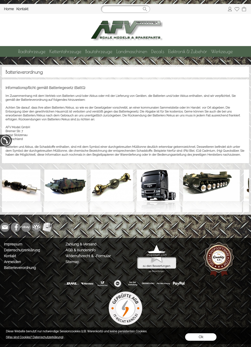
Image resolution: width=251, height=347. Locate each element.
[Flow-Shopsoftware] (37, 227)
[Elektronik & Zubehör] (187, 51)
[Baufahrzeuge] (98, 51)
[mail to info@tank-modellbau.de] (5, 227)
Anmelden (12, 262)
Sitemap (72, 262)
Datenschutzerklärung (22, 250)
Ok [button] (201, 337)
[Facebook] (15, 227)
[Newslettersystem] (47, 227)
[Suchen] (125, 9)
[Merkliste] (236, 9)
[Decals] (157, 51)
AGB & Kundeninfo (80, 250)
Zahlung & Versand (80, 244)
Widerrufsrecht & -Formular (88, 256)
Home (9, 9)
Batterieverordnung (20, 268)
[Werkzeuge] (222, 51)
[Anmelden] (229, 9)
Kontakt (22, 9)
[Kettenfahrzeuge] (65, 51)
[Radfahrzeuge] (31, 51)
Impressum (13, 244)
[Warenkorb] (243, 9)
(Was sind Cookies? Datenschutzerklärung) (34, 337)
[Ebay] (26, 227)
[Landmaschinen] (131, 51)
